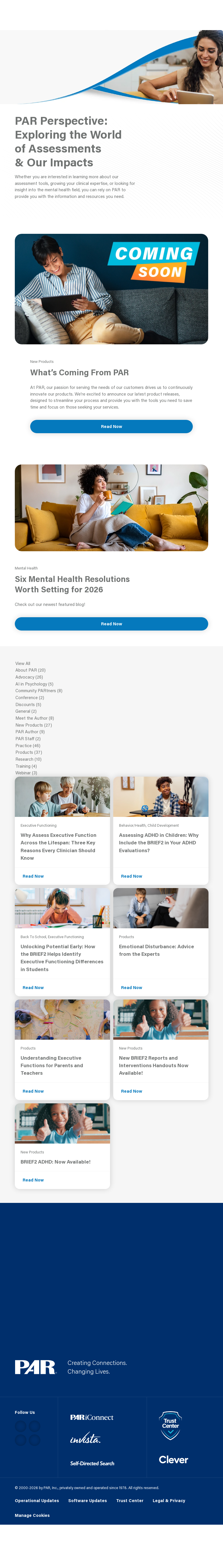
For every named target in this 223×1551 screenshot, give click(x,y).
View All (111, 663)
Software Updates (87, 1501)
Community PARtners (111, 691)
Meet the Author (111, 718)
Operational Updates (37, 1501)
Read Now (111, 426)
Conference (111, 697)
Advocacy (111, 677)
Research (111, 759)
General (111, 711)
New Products (111, 725)
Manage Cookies (32, 1515)
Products (111, 752)
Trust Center (129, 1501)
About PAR (111, 670)
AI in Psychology (111, 684)
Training (111, 766)
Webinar (111, 773)
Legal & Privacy (169, 1501)
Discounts (111, 704)
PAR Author (111, 732)
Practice (111, 746)
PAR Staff (111, 739)
